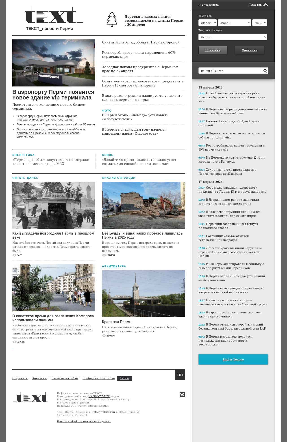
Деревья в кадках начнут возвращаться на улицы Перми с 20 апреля (154, 20)
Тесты (124, 378)
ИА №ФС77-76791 (99, 396)
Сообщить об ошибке (99, 378)
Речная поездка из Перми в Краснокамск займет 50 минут (56, 124)
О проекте (20, 378)
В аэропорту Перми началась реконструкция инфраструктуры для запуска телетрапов (47, 117)
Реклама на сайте (65, 378)
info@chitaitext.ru (104, 412)
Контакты (39, 378)
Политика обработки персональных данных (84, 421)
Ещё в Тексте (233, 359)
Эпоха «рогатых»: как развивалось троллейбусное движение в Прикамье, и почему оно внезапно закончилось (51, 133)
